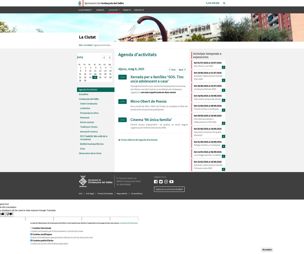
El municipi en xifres (89, 113)
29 (80, 80)
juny (80, 57)
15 (80, 74)
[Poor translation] (9, 214)
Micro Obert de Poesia (149, 101)
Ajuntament (85, 10)
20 (105, 74)
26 (100, 77)
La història (85, 108)
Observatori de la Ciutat (90, 153)
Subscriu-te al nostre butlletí (169, 189)
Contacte (139, 10)
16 (85, 74)
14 (110, 70)
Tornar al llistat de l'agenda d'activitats (138, 139)
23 (85, 77)
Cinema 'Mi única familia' (151, 119)
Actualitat (83, 94)
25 (95, 77)
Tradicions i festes (89, 126)
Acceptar (267, 249)
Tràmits (127, 10)
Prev (172, 69)
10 (90, 70)
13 (105, 70)
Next (182, 69)
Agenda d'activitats (88, 89)
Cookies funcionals (41, 228)
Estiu (82, 148)
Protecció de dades (105, 193)
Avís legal (90, 193)
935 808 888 (212, 3)
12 (100, 70)
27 (105, 77)
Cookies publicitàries (42, 240)
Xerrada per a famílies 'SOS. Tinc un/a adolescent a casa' (157, 78)
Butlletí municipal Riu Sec (92, 144)
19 (100, 74)
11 (95, 70)
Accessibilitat (136, 193)
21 (110, 74)
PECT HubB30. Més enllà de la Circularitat (93, 138)
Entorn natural (87, 122)
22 (80, 77)
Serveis (101, 10)
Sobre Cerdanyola (88, 103)
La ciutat (114, 10)
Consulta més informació (129, 223)
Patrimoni (84, 117)
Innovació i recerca (89, 131)
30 (85, 80)
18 (95, 74)
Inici (81, 45)
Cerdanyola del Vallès (89, 99)
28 (110, 77)
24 (90, 77)
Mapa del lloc (122, 193)
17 (90, 74)
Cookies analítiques (42, 234)
